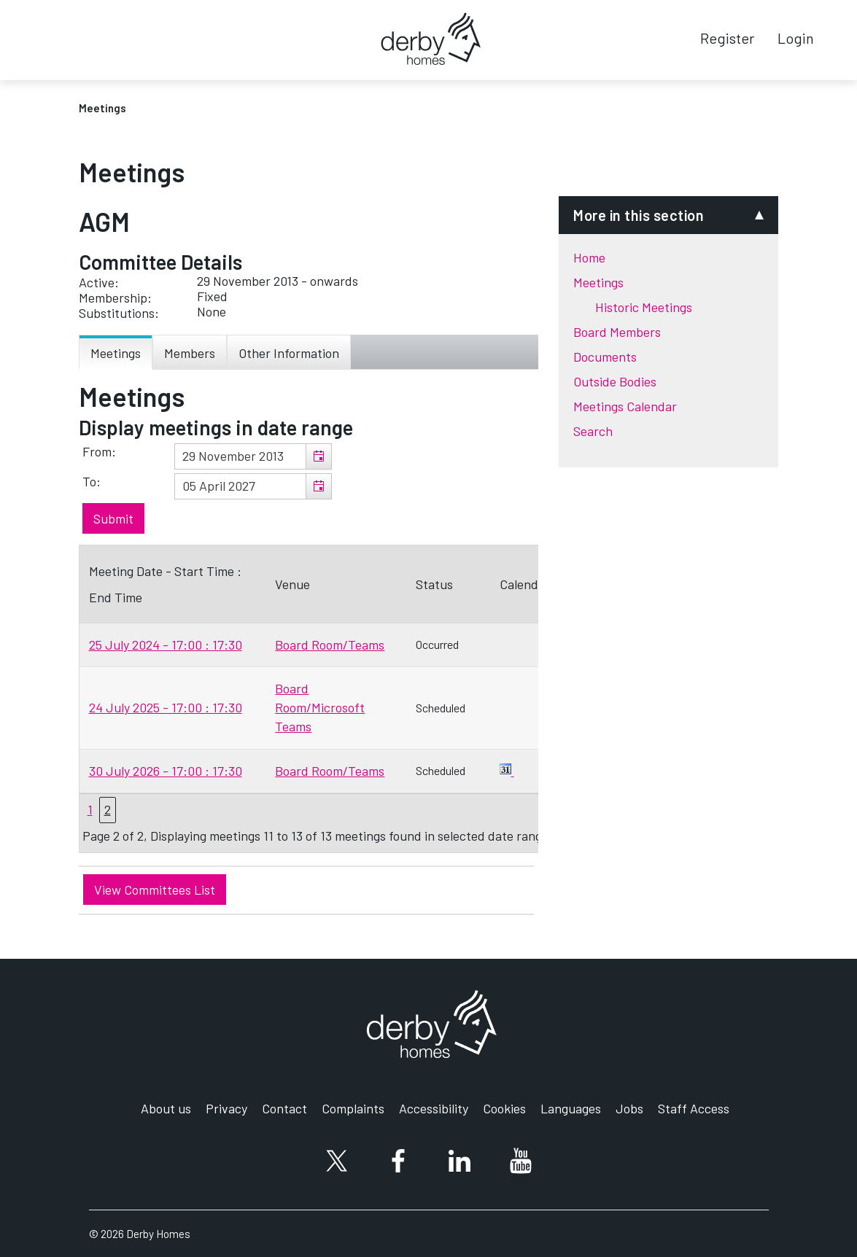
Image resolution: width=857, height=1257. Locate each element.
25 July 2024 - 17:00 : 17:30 (165, 645)
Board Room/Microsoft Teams (320, 706)
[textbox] (253, 456)
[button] (318, 456)
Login (795, 38)
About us (166, 1108)
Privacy (226, 1108)
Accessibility (433, 1108)
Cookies (504, 1108)
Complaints (353, 1108)
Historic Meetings (643, 307)
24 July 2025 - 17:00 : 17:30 (165, 707)
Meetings (598, 282)
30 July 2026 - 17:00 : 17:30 (165, 771)
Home (589, 257)
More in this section (638, 215)
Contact (284, 1108)
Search (593, 431)
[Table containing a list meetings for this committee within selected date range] (315, 699)
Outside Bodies (614, 381)
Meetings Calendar (625, 406)
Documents (605, 357)
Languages (570, 1108)
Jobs (629, 1108)
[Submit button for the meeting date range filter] (113, 518)
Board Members (617, 332)
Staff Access (693, 1108)
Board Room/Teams (329, 645)
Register (727, 38)
